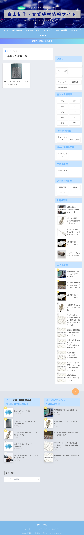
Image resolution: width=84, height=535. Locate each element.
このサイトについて (51, 529)
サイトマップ (75, 30)
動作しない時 (74, 139)
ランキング (47, 30)
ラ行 (62, 122)
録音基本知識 (17, 30)
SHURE (62, 192)
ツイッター (42, 35)
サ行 (62, 106)
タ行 (74, 106)
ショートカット (62, 138)
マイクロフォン (62, 154)
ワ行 (74, 122)
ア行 (62, 100)
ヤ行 (74, 117)
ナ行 (62, 111)
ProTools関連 (62, 87)
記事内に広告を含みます (42, 41)
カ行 (74, 100)
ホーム (6, 30)
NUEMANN (62, 187)
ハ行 (74, 111)
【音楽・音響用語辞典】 (22, 399)
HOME (42, 524)
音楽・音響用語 (61, 30)
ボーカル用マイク (62, 171)
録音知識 (75, 82)
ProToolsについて (32, 30)
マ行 (62, 117)
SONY (75, 187)
